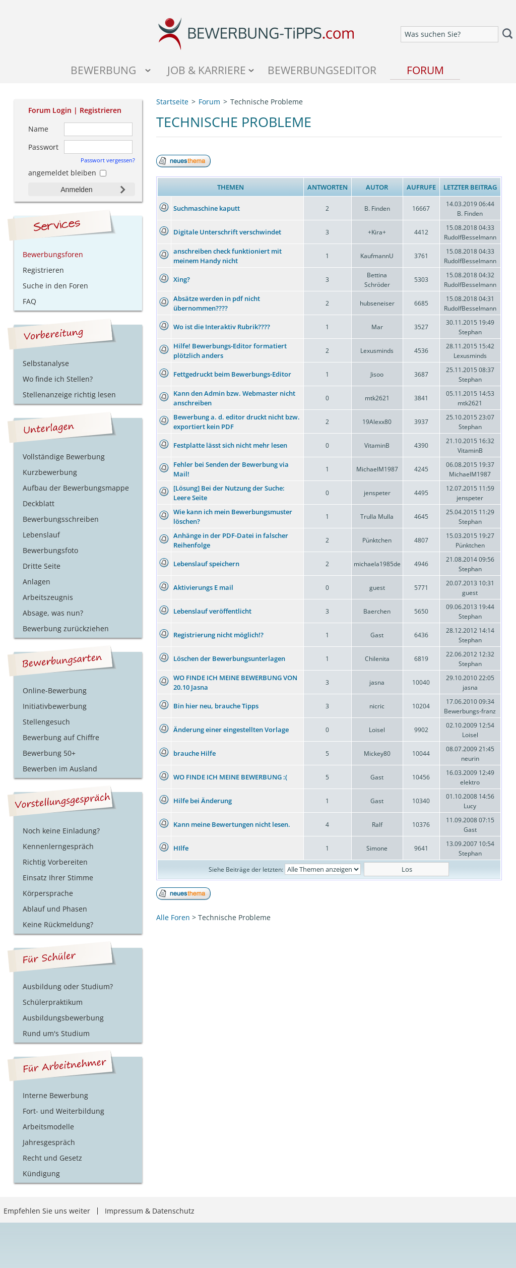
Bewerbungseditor (322, 70)
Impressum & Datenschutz (150, 1211)
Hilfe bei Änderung (202, 800)
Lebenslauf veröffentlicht (212, 611)
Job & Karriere (206, 70)
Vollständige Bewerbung (64, 456)
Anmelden (76, 190)
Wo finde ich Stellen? (58, 379)
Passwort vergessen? (108, 160)
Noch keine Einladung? (61, 830)
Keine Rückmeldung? (58, 924)
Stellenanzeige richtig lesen (69, 394)
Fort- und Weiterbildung (63, 1111)
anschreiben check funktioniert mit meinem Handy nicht (227, 256)
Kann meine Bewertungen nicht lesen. (231, 824)
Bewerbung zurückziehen (66, 628)
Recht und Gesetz (52, 1158)
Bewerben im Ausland (60, 768)
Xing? (181, 279)
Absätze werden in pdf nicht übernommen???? (216, 303)
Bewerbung (103, 70)
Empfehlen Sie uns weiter (47, 1211)
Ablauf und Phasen (55, 909)
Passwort (43, 147)
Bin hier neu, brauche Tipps (216, 705)
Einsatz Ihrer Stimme (58, 877)
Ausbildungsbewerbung (63, 1017)
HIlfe (180, 848)
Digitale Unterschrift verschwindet (227, 231)
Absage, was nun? (53, 613)
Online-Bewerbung (55, 690)
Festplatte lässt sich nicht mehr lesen (230, 445)
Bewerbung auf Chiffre (61, 737)
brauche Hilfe (194, 753)
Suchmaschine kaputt (206, 208)
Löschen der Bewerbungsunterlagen (229, 658)
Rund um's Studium (56, 1033)
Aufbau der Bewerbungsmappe (76, 488)
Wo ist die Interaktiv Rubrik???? (221, 326)
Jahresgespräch (49, 1142)
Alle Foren (173, 917)
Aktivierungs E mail (203, 587)
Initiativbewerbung (55, 706)
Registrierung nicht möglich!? (218, 634)
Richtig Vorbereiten (55, 862)
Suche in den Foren (55, 285)
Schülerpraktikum (53, 1002)
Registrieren (100, 110)
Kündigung (41, 1173)
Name (38, 129)
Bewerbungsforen (53, 254)
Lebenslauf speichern (206, 563)
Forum (425, 70)
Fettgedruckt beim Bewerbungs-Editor (232, 374)
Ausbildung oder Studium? (68, 986)
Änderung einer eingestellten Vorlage (231, 729)
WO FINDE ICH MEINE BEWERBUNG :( (230, 776)
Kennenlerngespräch (58, 846)
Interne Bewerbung (55, 1095)
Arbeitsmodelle (48, 1126)
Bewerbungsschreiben (61, 519)
